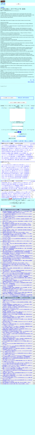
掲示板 (2, 3)
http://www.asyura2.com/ (17, 201)
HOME (4, 2)
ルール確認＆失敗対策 (21, 138)
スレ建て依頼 (20, 143)
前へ (34, 79)
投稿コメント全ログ (6, 143)
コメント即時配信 (14, 143)
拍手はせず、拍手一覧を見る (23, 97)
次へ (31, 79)
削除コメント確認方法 (29, 143)
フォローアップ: (3, 86)
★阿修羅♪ (2, 7)
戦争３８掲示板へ (31, 81)
